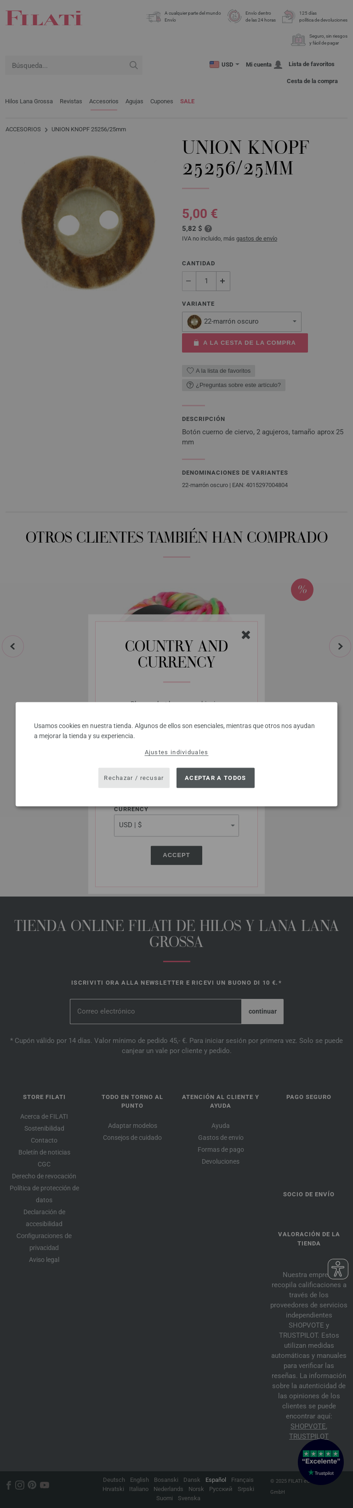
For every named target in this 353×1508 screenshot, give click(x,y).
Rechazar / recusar (134, 777)
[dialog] (176, 754)
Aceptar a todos (215, 777)
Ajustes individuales (177, 751)
